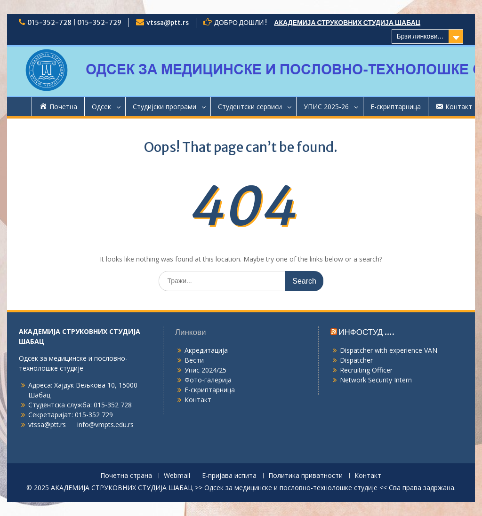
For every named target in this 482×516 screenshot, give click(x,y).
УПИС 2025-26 (326, 106)
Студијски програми (164, 106)
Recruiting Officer (366, 369)
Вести (194, 360)
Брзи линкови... (420, 36)
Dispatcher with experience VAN (388, 350)
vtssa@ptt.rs (167, 22)
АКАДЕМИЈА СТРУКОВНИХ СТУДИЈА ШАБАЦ (347, 22)
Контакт (198, 399)
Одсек (101, 106)
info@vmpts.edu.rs (105, 424)
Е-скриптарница (395, 106)
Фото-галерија (208, 379)
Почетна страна (126, 476)
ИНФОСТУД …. (366, 332)
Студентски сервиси (250, 106)
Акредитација (206, 350)
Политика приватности (305, 476)
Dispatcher (356, 360)
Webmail (177, 476)
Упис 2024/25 (205, 369)
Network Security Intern (376, 379)
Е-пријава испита (229, 476)
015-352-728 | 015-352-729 (74, 22)
